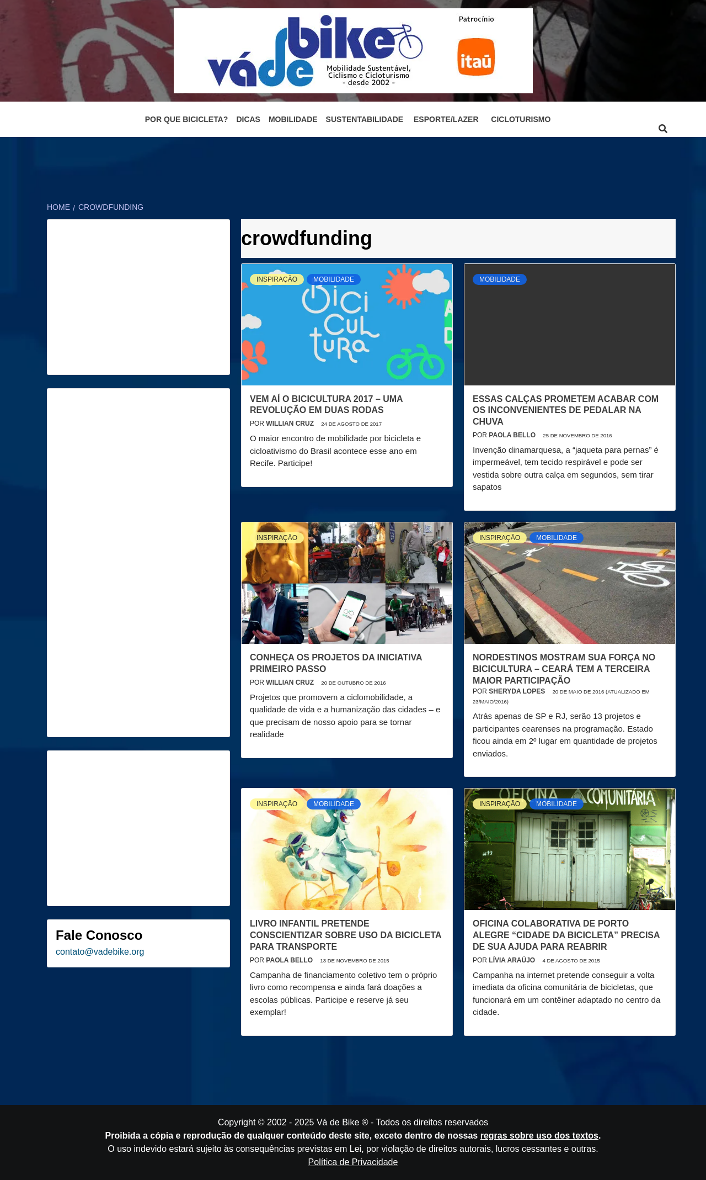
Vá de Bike (338, 1122)
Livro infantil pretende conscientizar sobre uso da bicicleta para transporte (345, 935)
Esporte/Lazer (445, 119)
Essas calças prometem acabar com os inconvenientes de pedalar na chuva (566, 410)
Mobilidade (293, 119)
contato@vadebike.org (100, 951)
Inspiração (276, 279)
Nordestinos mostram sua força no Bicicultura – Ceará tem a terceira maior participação (564, 669)
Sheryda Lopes (518, 691)
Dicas (248, 119)
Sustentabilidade (365, 119)
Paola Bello (513, 435)
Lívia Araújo (513, 960)
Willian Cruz (290, 423)
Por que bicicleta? (186, 119)
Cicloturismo (521, 119)
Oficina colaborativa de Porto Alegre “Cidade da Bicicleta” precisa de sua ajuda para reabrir (566, 935)
